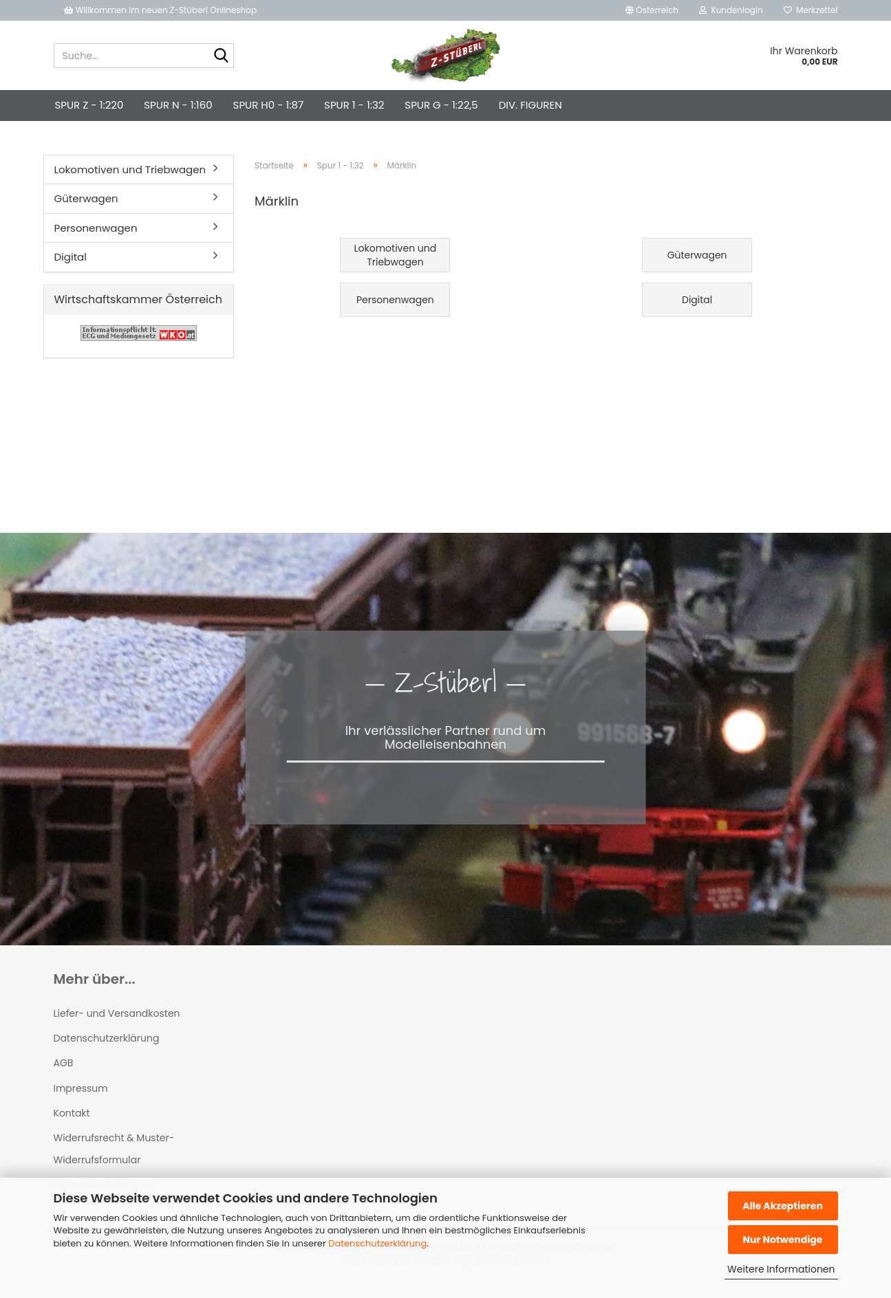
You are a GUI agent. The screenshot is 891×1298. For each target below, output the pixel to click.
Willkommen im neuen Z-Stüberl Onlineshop (161, 10)
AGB (64, 1063)
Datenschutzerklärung (377, 1243)
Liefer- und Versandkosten (117, 1013)
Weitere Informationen (781, 1269)
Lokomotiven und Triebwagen (130, 169)
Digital (70, 257)
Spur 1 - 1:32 (354, 105)
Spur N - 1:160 (178, 105)
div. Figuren (530, 105)
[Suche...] (221, 56)
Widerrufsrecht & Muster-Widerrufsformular (114, 1149)
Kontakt (72, 1113)
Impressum (81, 1088)
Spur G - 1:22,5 (441, 105)
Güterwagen (86, 198)
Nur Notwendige (782, 1239)
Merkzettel (811, 10)
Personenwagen (96, 228)
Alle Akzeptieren (782, 1206)
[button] (652, 10)
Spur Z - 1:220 (89, 105)
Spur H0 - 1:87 (268, 105)
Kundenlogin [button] (731, 10)
